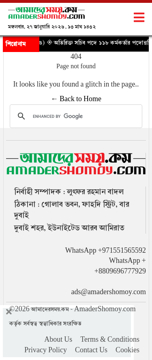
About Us (58, 340)
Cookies (127, 350)
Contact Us (91, 350)
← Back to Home (76, 99)
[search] (75, 116)
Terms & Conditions (109, 340)
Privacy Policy (45, 350)
